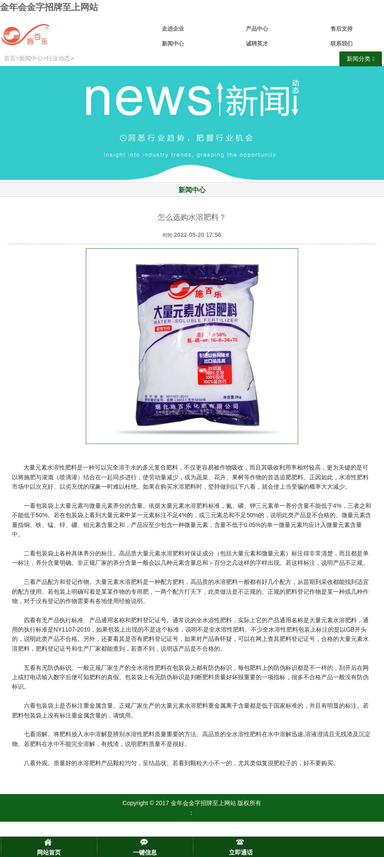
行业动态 (58, 58)
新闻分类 (360, 58)
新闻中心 (173, 43)
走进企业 (173, 29)
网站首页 (49, 852)
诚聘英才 (257, 43)
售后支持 (341, 29)
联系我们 (341, 43)
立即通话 (241, 852)
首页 (10, 58)
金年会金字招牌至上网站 (49, 7)
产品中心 (257, 29)
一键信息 (145, 852)
